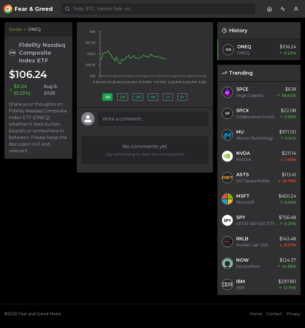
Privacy (293, 313)
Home (256, 313)
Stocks (15, 29)
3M (153, 97)
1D (107, 97)
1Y (168, 97)
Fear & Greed (28, 8)
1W (122, 97)
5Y (182, 97)
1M (138, 97)
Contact (274, 313)
